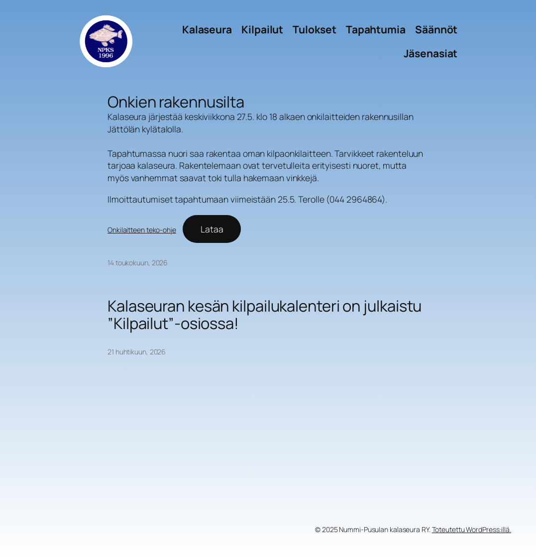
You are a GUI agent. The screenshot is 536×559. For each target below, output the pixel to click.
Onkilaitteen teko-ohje (141, 229)
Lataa (212, 229)
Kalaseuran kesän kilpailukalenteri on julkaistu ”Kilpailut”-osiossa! (264, 314)
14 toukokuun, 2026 (137, 262)
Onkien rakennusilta (175, 102)
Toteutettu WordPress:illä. (471, 529)
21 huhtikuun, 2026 (136, 351)
